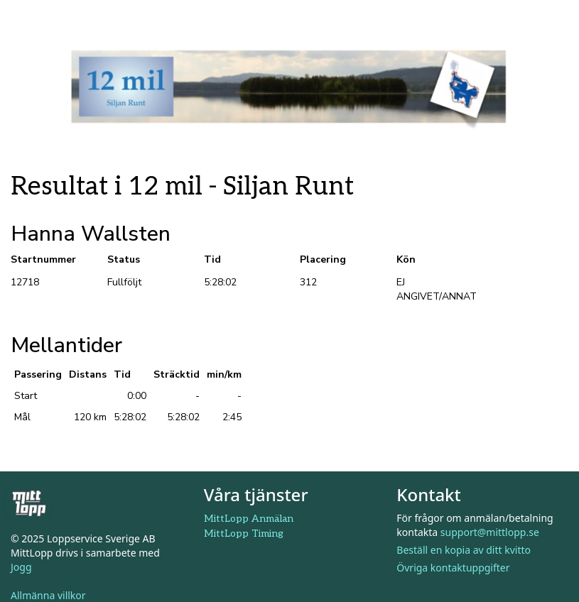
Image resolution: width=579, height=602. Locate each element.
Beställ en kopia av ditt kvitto (463, 550)
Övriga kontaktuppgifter (452, 567)
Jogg (21, 567)
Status (123, 259)
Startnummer (43, 259)
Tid (212, 259)
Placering (323, 259)
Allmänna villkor (48, 595)
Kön (406, 259)
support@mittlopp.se (489, 532)
